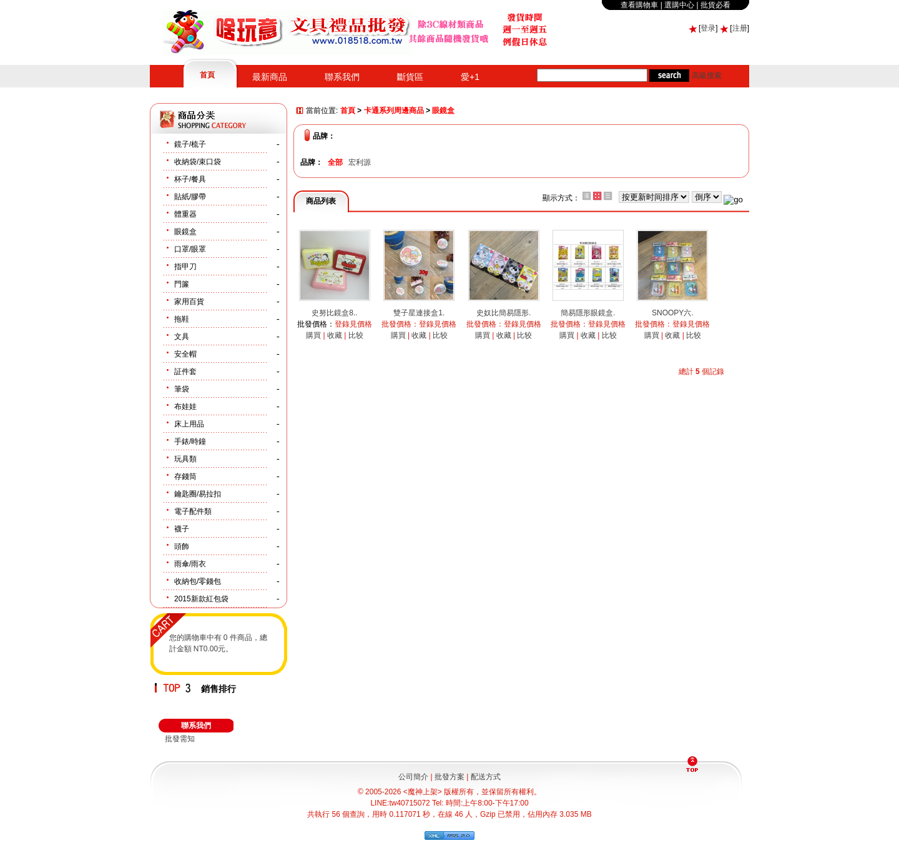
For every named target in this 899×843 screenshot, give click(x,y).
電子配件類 (193, 511)
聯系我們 (342, 77)
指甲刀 (185, 266)
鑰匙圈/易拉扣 (197, 494)
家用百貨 (189, 301)
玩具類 (185, 459)
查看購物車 (639, 5)
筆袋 (181, 389)
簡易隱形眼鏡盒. (588, 312)
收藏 (334, 335)
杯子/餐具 (190, 179)
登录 (707, 28)
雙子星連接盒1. (419, 312)
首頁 (207, 75)
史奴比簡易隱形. (503, 312)
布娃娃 (185, 406)
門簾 (181, 284)
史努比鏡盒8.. (334, 312)
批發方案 (449, 776)
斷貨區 (410, 77)
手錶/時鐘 (190, 441)
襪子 (181, 529)
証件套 (185, 371)
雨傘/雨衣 (190, 564)
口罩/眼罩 (190, 249)
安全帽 (185, 354)
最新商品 (269, 77)
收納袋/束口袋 (197, 161)
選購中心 (679, 5)
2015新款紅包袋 (201, 598)
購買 (313, 335)
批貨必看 (715, 5)
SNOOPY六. (673, 312)
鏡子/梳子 (190, 144)
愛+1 (470, 77)
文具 (181, 336)
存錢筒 (185, 476)
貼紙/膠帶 (190, 196)
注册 (739, 28)
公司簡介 (413, 776)
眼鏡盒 (185, 231)
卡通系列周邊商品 (394, 111)
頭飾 (181, 546)
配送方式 (486, 776)
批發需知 (180, 738)
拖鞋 (181, 319)
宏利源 (359, 162)
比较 (355, 335)
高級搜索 (707, 75)
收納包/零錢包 (197, 581)
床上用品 (189, 424)
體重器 (185, 214)
